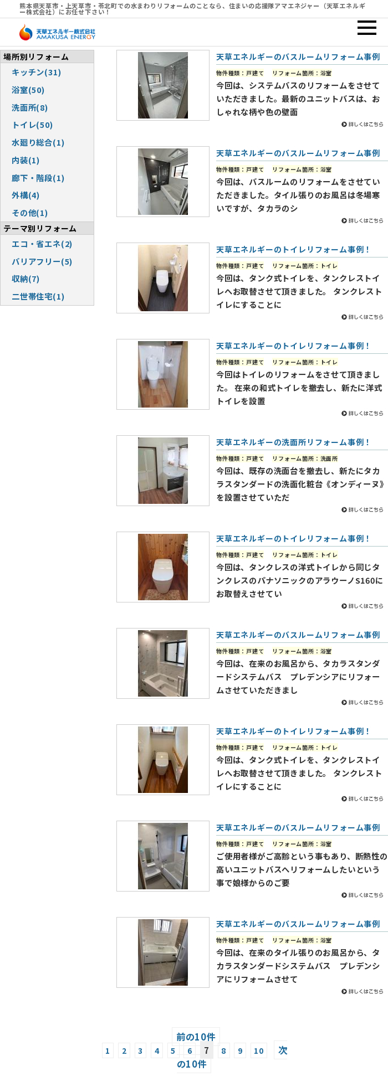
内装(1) (26, 160)
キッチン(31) (36, 72)
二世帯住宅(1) (38, 296)
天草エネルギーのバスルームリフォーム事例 (298, 56)
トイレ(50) (32, 124)
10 (259, 1050)
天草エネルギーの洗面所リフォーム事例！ (294, 441)
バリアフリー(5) (42, 261)
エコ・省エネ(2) (42, 243)
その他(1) (30, 212)
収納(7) (26, 278)
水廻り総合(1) (38, 142)
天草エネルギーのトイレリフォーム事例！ (294, 249)
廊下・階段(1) (38, 177)
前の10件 (196, 1036)
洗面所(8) (30, 107)
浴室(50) (28, 89)
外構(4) (26, 194)
